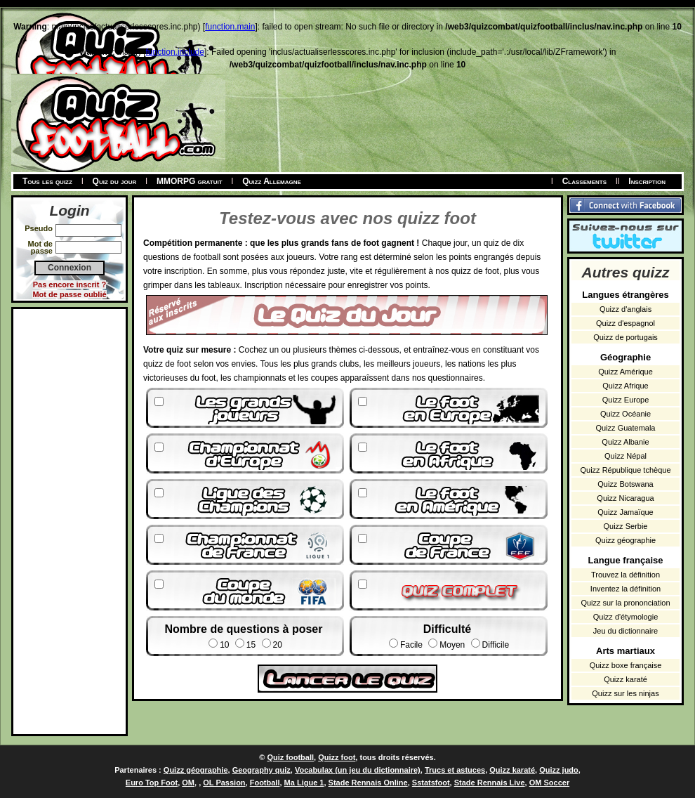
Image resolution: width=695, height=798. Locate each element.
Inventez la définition (625, 588)
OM (188, 782)
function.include (175, 52)
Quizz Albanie (625, 442)
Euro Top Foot (152, 782)
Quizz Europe (625, 399)
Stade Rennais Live (489, 782)
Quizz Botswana (625, 484)
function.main (230, 27)
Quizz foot (336, 757)
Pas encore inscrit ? (70, 284)
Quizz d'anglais (625, 309)
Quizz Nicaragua (625, 498)
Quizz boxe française (626, 665)
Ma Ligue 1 (304, 782)
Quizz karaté (625, 679)
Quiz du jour (115, 181)
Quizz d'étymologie (625, 617)
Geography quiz (261, 770)
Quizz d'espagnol (625, 323)
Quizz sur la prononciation (625, 602)
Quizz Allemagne (271, 181)
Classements (584, 181)
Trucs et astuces (455, 770)
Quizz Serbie (626, 526)
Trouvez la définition (625, 574)
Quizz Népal (625, 456)
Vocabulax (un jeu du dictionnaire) (358, 770)
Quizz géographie (625, 540)
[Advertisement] (69, 520)
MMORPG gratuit (190, 181)
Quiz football (290, 757)
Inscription (647, 181)
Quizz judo (558, 770)
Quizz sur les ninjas (625, 693)
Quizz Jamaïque (625, 512)
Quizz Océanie (625, 414)
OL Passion (224, 782)
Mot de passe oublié (69, 294)
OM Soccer (549, 782)
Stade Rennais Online (368, 782)
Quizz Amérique (625, 371)
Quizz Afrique (625, 385)
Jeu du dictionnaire (625, 631)
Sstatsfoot (431, 782)
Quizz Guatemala (626, 428)
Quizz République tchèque (625, 470)
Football (265, 782)
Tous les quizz (47, 181)
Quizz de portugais (625, 337)
